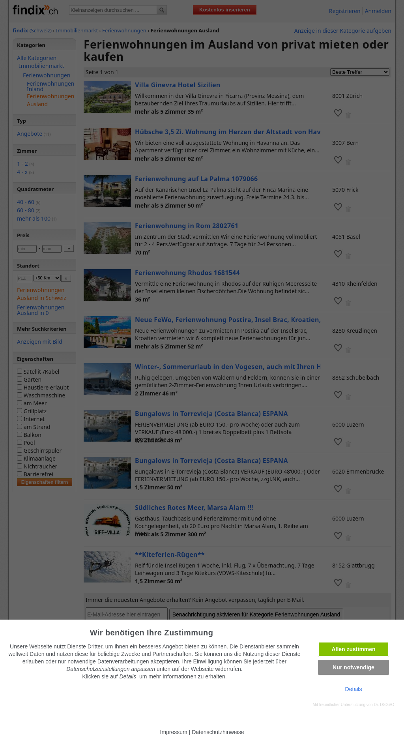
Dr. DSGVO (384, 704)
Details (353, 689)
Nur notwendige (353, 667)
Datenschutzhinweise (218, 732)
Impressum (173, 732)
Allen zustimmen (353, 649)
